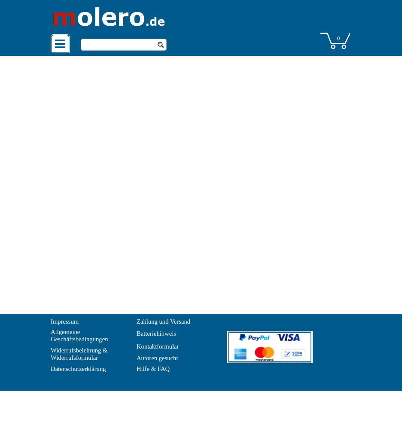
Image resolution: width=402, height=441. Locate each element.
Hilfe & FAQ (153, 368)
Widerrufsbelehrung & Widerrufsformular (80, 354)
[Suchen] (124, 45)
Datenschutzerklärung (78, 368)
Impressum (65, 321)
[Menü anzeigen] (60, 43)
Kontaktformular (158, 346)
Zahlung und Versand (163, 321)
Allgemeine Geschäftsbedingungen (79, 335)
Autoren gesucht (157, 358)
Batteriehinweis (156, 333)
